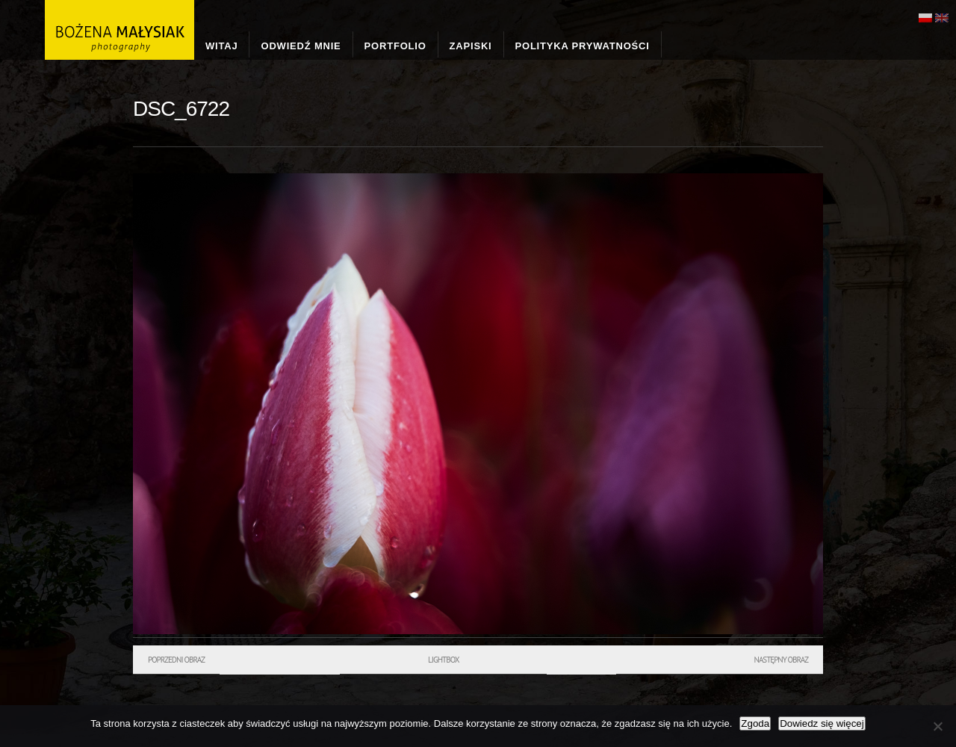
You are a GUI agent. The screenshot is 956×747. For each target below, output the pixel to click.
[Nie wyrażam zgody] (937, 726)
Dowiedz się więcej (822, 723)
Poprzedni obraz (176, 659)
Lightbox (443, 659)
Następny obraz (781, 659)
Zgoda (755, 723)
